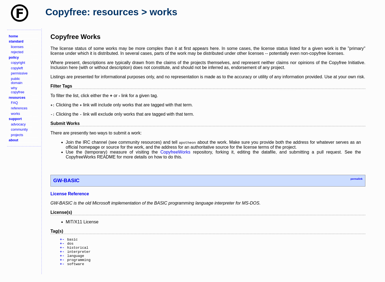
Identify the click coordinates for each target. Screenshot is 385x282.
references (19, 108)
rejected (17, 52)
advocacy (18, 124)
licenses (17, 47)
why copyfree (17, 90)
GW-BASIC (66, 180)
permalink (356, 179)
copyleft (17, 68)
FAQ (14, 103)
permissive (19, 73)
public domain (16, 81)
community (19, 129)
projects (17, 135)
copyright (18, 63)
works (15, 114)
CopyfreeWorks (175, 152)
